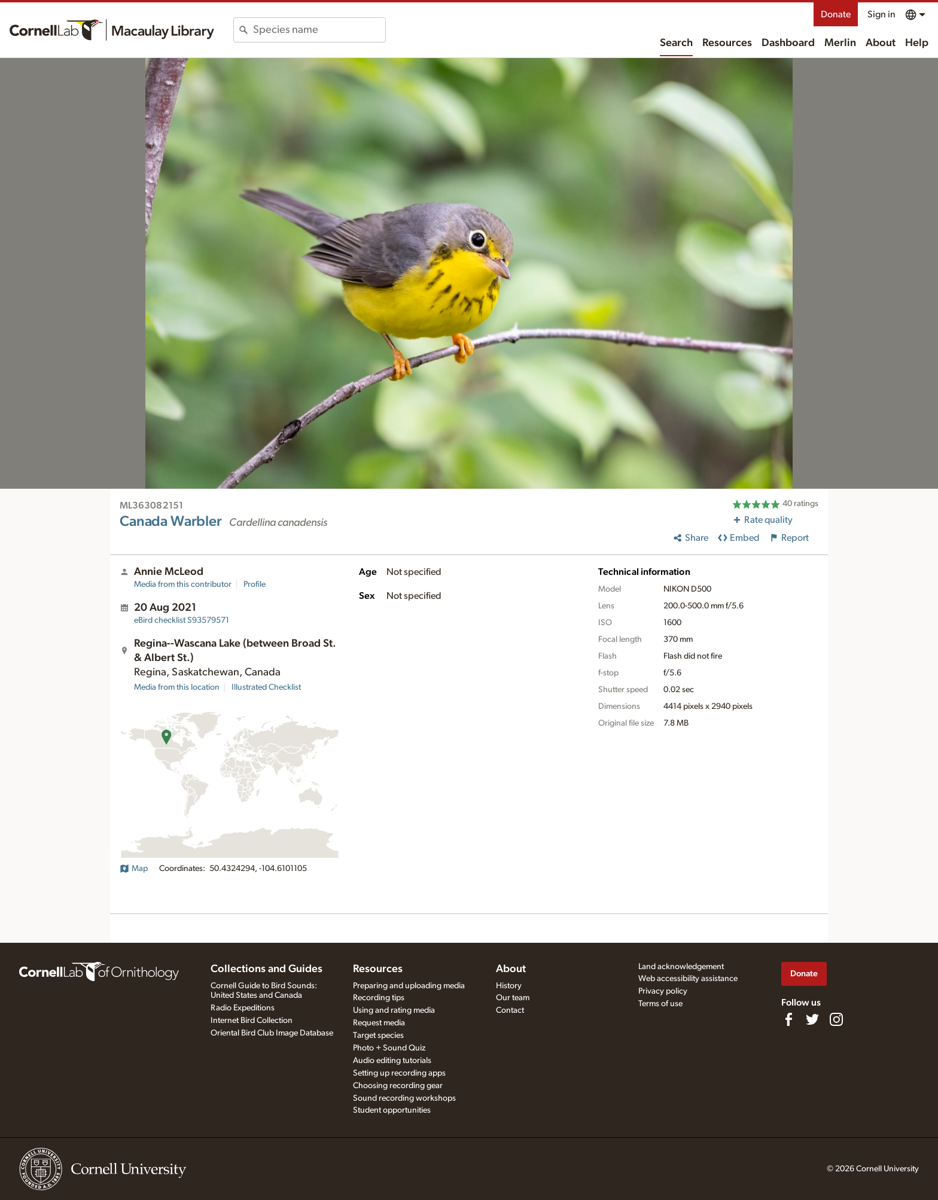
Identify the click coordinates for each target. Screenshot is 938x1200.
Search (676, 43)
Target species (378, 1035)
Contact (510, 1010)
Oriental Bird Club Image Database (272, 1033)
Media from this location (177, 687)
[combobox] (319, 30)
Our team (512, 998)
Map (134, 868)
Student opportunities (392, 1110)
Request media (379, 1023)
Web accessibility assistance (688, 978)
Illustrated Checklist (266, 687)
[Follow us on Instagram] (836, 1019)
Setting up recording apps (399, 1073)
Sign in (881, 14)
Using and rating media (394, 1010)
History (509, 986)
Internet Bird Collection (252, 1020)
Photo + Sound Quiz (389, 1048)
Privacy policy (662, 991)
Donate (836, 14)
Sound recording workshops (404, 1098)
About (881, 43)
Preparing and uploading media (409, 986)
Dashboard (788, 43)
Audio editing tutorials (392, 1060)
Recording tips (378, 998)
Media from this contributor (183, 584)
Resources (727, 43)
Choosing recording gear (398, 1086)
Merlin (840, 43)
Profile (254, 584)
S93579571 (181, 620)
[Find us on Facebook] (788, 1019)
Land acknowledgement (681, 967)
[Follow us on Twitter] (812, 1019)
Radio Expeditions (243, 1008)
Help (916, 43)
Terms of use (660, 1004)
